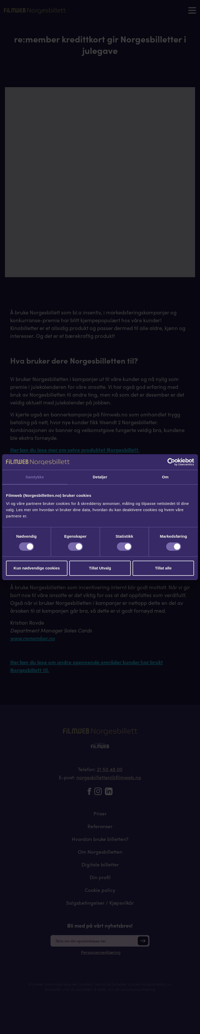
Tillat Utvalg (100, 568)
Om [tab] (165, 477)
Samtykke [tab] (35, 477)
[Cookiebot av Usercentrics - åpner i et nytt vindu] (171, 462)
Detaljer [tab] (100, 477)
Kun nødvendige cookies (37, 568)
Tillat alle (163, 568)
